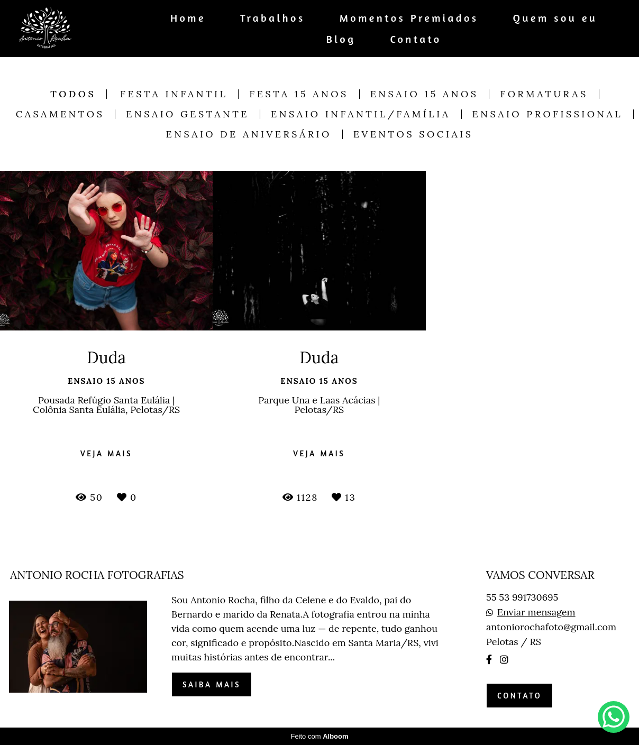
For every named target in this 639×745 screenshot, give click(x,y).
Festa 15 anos (298, 94)
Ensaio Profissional (547, 114)
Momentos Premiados (409, 17)
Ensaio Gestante (187, 114)
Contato (415, 38)
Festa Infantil (173, 94)
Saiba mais (211, 684)
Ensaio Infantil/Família (361, 114)
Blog (341, 38)
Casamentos (60, 114)
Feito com (319, 736)
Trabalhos (272, 17)
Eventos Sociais (413, 134)
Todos (73, 94)
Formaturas (544, 94)
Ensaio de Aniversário (249, 134)
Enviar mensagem (536, 612)
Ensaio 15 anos (424, 94)
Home (188, 17)
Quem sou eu (555, 17)
